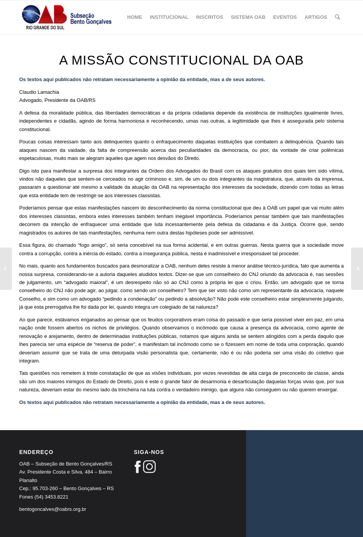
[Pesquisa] (337, 17)
